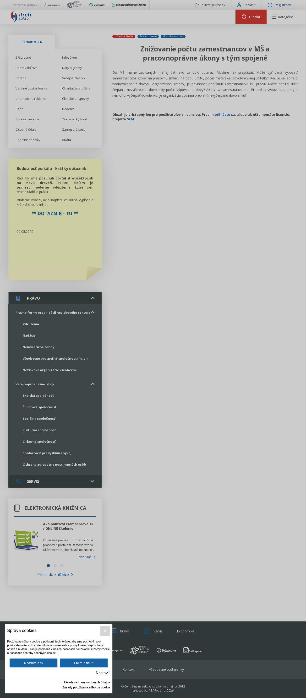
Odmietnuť (83, 663)
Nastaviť (103, 673)
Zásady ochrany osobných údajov (87, 682)
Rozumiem (33, 663)
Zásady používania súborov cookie (86, 687)
